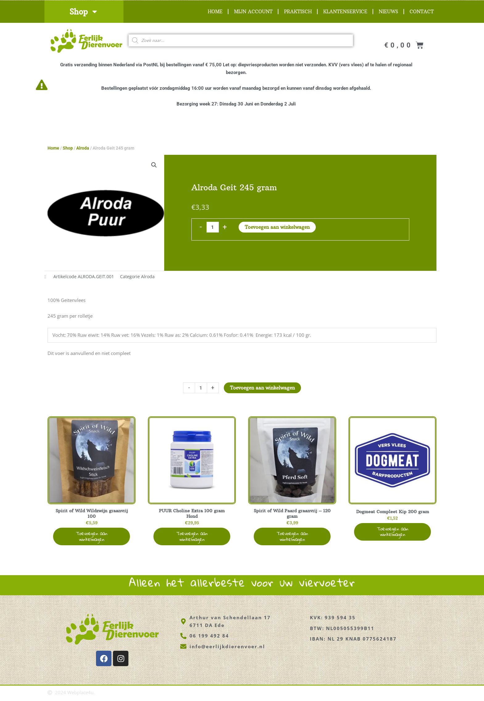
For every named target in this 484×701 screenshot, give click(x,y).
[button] (154, 165)
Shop (83, 12)
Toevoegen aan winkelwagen (277, 227)
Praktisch (298, 11)
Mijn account (253, 11)
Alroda (82, 148)
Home (215, 11)
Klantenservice (345, 11)
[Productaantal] (213, 227)
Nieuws (388, 11)
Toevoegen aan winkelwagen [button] (91, 538)
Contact (422, 11)
